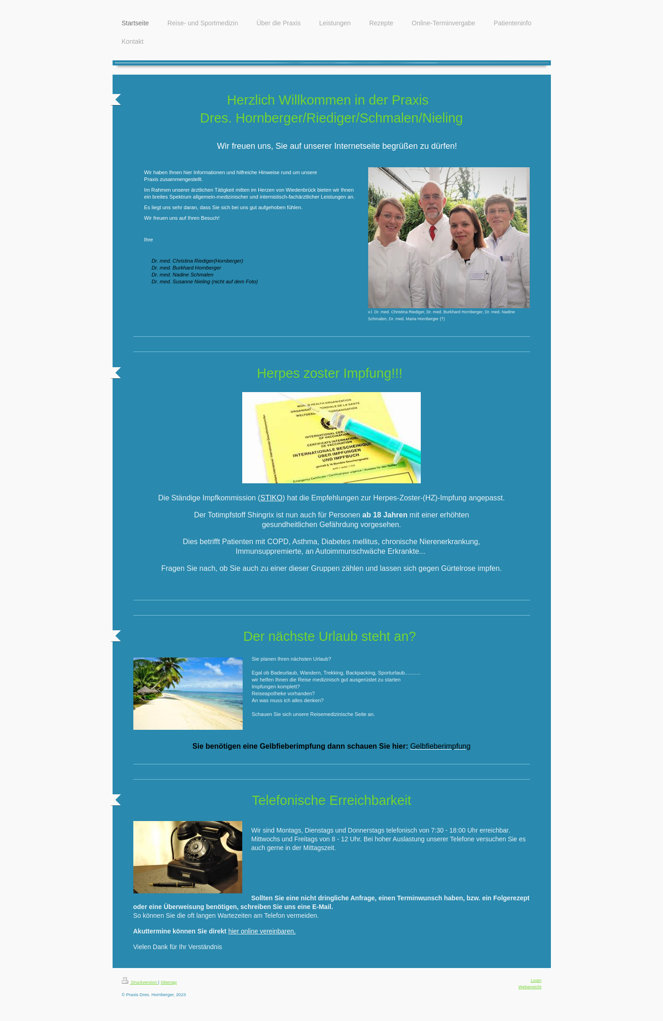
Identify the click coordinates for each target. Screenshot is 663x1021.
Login (536, 980)
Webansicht (530, 986)
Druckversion (140, 982)
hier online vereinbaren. (262, 931)
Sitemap (169, 982)
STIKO (271, 498)
